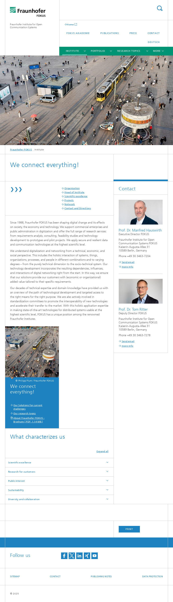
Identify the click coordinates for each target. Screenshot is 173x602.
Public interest (16, 481)
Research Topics (128, 51)
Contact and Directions (77, 208)
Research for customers (22, 471)
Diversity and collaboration (24, 499)
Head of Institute (74, 192)
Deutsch (154, 42)
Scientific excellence (75, 196)
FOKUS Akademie (78, 33)
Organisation (72, 188)
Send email (128, 262)
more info (127, 266)
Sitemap (15, 576)
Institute (72, 51)
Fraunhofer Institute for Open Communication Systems (26, 26)
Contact (154, 33)
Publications (109, 33)
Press (133, 33)
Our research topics (24, 413)
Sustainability (16, 490)
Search (159, 8)
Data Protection (152, 576)
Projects (69, 200)
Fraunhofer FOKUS (21, 149)
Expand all (103, 451)
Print (129, 529)
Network (69, 204)
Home (70, 24)
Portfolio (98, 51)
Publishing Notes (101, 576)
